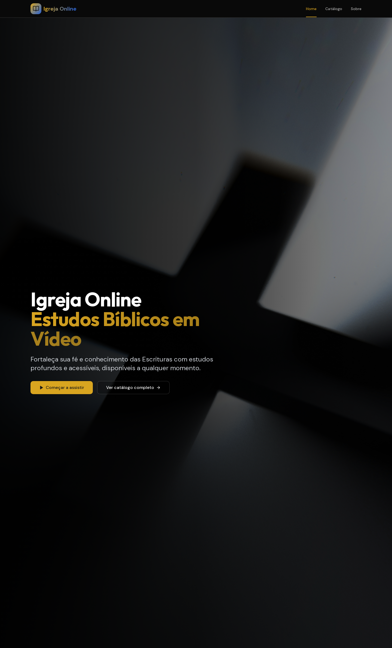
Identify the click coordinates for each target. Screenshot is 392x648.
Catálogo (333, 8)
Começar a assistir (61, 387)
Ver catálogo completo (133, 387)
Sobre (356, 8)
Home (311, 8)
